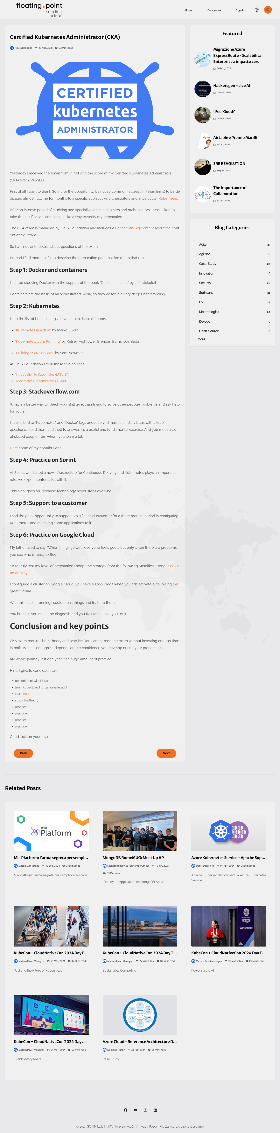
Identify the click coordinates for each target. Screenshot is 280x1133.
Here (14, 448)
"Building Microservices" (35, 353)
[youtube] (135, 1109)
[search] (268, 10)
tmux (26, 694)
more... (202, 339)
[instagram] (145, 1109)
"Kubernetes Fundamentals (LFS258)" (41, 381)
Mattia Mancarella (26, 866)
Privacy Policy (147, 1126)
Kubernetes (168, 198)
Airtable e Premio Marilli (235, 137)
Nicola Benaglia (21, 48)
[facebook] (125, 1109)
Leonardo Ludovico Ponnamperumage (126, 866)
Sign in (240, 10)
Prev (23, 753)
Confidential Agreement (134, 228)
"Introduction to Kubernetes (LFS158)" (41, 374)
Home (188, 10)
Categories (214, 10)
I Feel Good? (224, 111)
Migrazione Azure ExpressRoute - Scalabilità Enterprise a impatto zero (237, 55)
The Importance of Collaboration (230, 190)
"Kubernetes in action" (33, 330)
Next (166, 753)
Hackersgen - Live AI (231, 85)
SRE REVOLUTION (229, 163)
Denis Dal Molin (202, 866)
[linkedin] (155, 1109)
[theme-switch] (257, 10)
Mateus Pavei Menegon (29, 961)
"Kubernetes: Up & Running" (38, 341)
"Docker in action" (114, 283)
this (175, 584)
